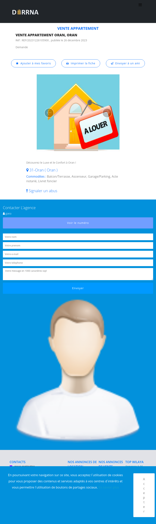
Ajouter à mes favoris (33, 63)
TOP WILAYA (134, 462)
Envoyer (78, 288)
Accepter (144, 495)
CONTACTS (18, 462)
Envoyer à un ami (125, 63)
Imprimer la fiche (80, 63)
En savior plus (109, 487)
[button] (49, 113)
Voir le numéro (78, 223)
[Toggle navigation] (140, 11)
